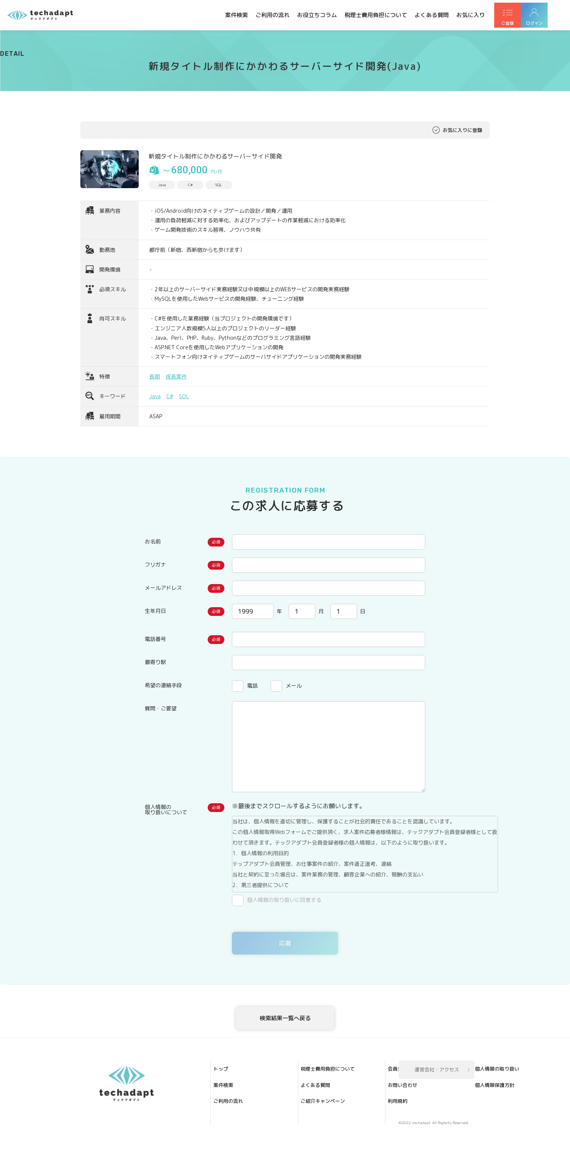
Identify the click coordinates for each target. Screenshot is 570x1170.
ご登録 (513, 23)
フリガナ (155, 564)
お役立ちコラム (317, 15)
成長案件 (176, 376)
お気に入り (470, 15)
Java (155, 396)
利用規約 (317, 1118)
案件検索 (236, 15)
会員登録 (317, 1096)
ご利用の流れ (272, 15)
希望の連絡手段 (163, 685)
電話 (252, 685)
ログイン (551, 23)
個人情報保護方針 (327, 1139)
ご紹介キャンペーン (243, 1149)
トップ (228, 1096)
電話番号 (155, 638)
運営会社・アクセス (437, 1099)
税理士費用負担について (376, 15)
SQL (184, 396)
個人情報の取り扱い (330, 1128)
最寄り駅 (155, 662)
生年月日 (155, 610)
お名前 (153, 541)
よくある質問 (432, 15)
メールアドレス (163, 587)
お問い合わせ (322, 1107)
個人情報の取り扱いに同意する (284, 899)
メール (294, 685)
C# (169, 396)
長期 (154, 376)
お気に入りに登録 (462, 130)
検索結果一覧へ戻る (285, 1026)
